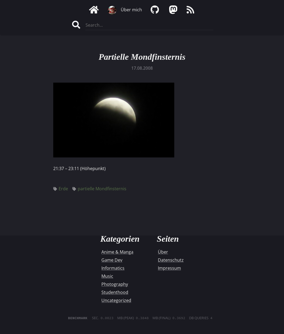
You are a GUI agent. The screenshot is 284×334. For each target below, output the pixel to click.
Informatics (113, 268)
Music (107, 276)
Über (163, 252)
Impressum (169, 268)
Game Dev (111, 260)
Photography (114, 284)
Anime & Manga (117, 252)
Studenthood (114, 292)
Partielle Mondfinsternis (142, 57)
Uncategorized (116, 300)
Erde (60, 189)
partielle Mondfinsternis (99, 189)
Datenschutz (171, 260)
